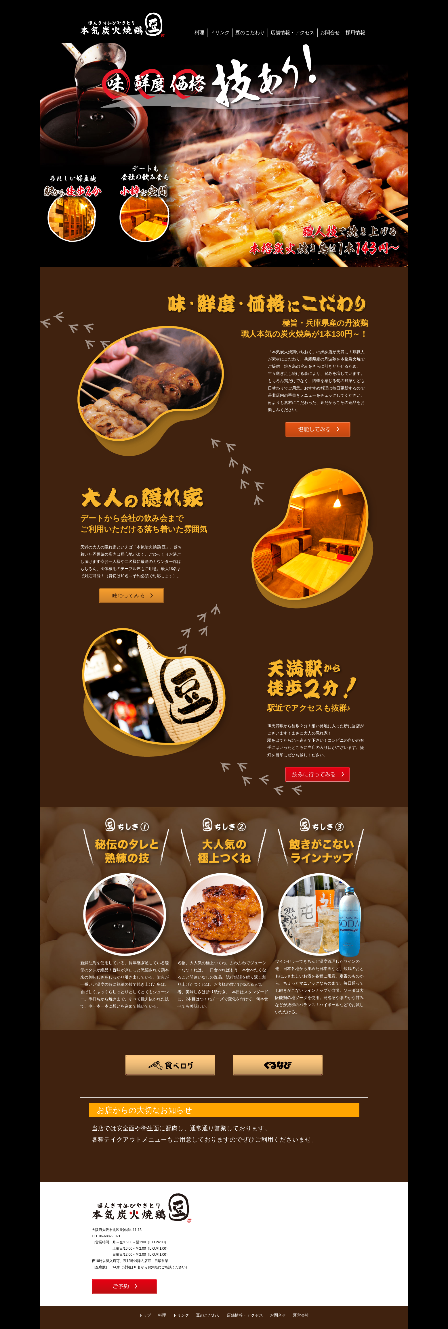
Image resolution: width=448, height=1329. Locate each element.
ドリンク (220, 32)
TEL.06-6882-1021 (106, 1236)
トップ (145, 1315)
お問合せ (330, 32)
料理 (199, 32)
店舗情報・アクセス (292, 32)
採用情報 (355, 32)
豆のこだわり (250, 32)
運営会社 (301, 1315)
